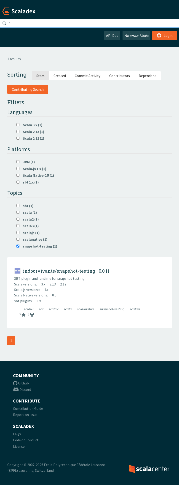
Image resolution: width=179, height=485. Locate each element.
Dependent (147, 75)
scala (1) (26, 212)
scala (68, 309)
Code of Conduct (26, 440)
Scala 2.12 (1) (30, 138)
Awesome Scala (136, 35)
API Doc (112, 35)
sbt (41, 309)
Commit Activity (87, 75)
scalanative (86, 309)
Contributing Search (28, 89)
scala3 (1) (27, 226)
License (19, 446)
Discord (22, 389)
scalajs (135, 309)
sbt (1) (25, 205)
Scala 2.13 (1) (30, 131)
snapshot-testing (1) (36, 246)
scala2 (54, 309)
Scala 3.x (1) (29, 125)
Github (21, 383)
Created (59, 75)
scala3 (29, 309)
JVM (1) (25, 162)
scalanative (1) (32, 239)
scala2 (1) (27, 219)
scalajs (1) (28, 232)
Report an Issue (25, 414)
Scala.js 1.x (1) (31, 168)
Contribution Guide (28, 408)
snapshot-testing (112, 309)
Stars (40, 75)
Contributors (119, 75)
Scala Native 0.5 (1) (35, 175)
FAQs (17, 434)
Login (165, 35)
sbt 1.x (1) (27, 182)
